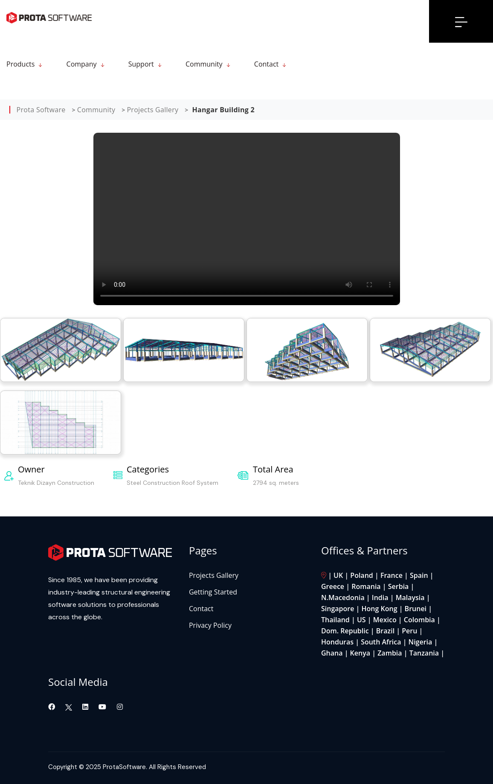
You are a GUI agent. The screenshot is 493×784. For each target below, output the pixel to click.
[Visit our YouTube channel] (103, 706)
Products (20, 64)
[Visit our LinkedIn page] (86, 706)
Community (204, 64)
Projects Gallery (213, 575)
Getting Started (213, 592)
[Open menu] (461, 21)
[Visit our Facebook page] (52, 706)
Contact (266, 64)
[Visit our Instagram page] (120, 706)
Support (141, 64)
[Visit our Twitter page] (68, 706)
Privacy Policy (210, 625)
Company (82, 64)
